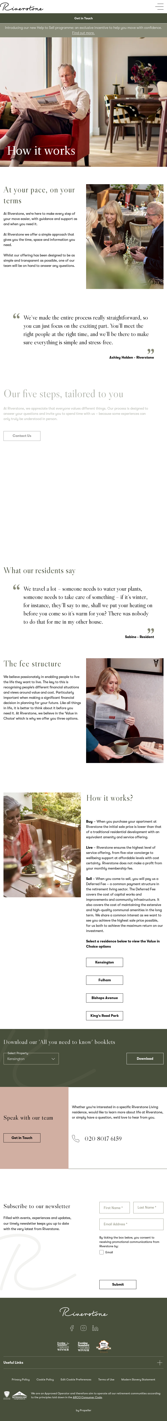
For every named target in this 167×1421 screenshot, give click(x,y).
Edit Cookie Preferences (76, 1379)
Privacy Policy (21, 1379)
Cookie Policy (45, 1379)
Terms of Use (106, 1379)
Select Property (18, 1053)
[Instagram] (83, 1328)
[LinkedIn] (95, 1328)
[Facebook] (71, 1328)
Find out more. (83, 33)
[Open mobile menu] (159, 6)
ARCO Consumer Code (87, 1397)
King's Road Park (104, 1018)
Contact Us (22, 439)
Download (145, 1059)
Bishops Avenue (105, 1001)
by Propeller (83, 1410)
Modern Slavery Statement (138, 1379)
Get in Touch (83, 18)
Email (106, 1252)
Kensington (104, 965)
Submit (118, 1284)
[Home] (21, 7)
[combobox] (31, 1059)
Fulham (105, 983)
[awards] (17, 1395)
